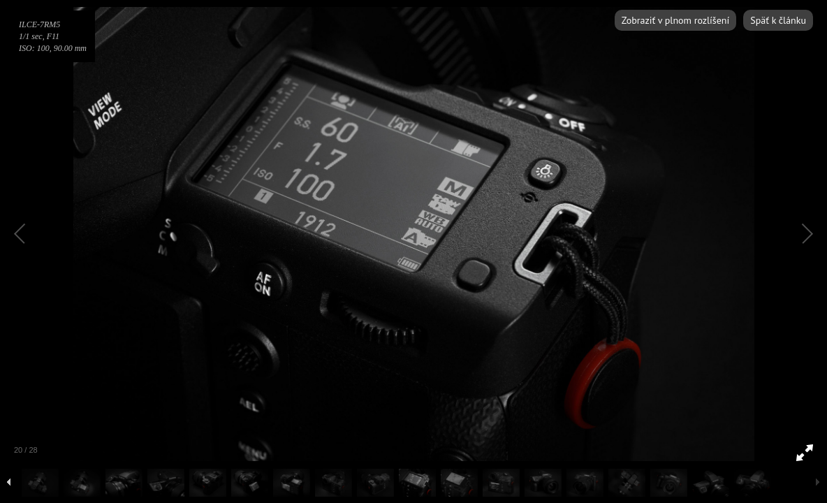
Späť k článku (778, 20)
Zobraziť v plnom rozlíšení (675, 20)
